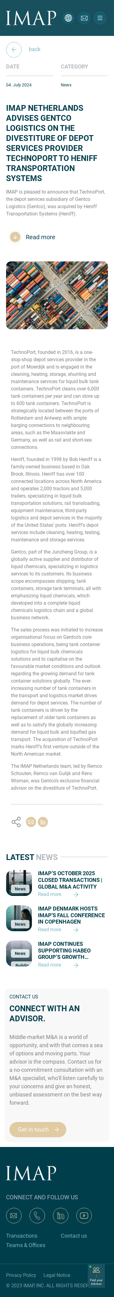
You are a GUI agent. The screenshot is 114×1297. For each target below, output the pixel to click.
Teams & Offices (25, 1245)
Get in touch (41, 1129)
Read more (39, 237)
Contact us (74, 1235)
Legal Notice (56, 1275)
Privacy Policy (21, 1275)
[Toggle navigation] (100, 18)
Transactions (21, 1235)
